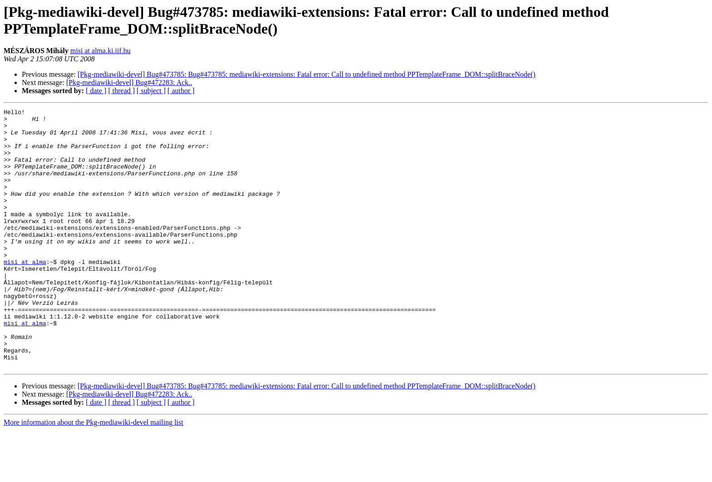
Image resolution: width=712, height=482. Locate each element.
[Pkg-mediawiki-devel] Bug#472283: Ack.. (129, 82)
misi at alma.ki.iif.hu (100, 51)
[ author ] (181, 90)
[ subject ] (151, 90)
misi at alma (25, 293)
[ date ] (96, 90)
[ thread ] (121, 90)
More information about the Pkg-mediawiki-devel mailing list (93, 474)
